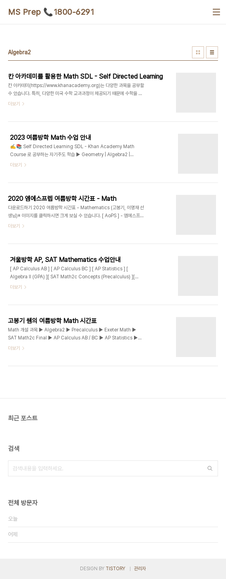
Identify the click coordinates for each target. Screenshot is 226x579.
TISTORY (115, 568)
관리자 (140, 568)
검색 (210, 468)
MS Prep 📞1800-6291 (51, 12)
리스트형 (212, 52)
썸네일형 (198, 52)
